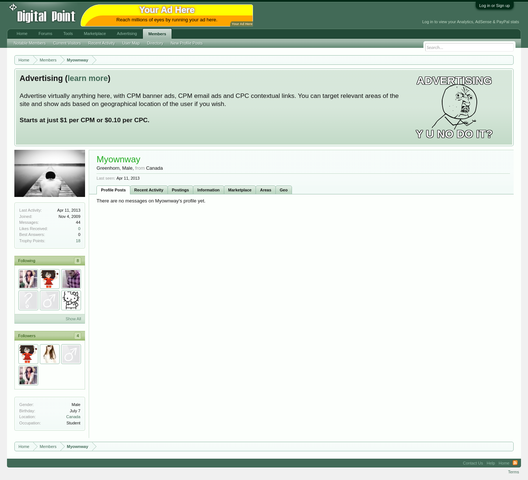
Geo (284, 190)
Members (157, 34)
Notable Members (30, 43)
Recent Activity (148, 190)
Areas (265, 190)
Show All (73, 319)
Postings (180, 190)
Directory (155, 43)
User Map (131, 43)
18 (78, 241)
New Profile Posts (187, 43)
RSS (515, 463)
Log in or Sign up (494, 5)
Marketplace (240, 190)
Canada (73, 416)
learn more (88, 78)
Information (208, 190)
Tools (68, 33)
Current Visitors (67, 43)
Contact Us (473, 463)
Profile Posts (113, 190)
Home (22, 33)
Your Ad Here (242, 24)
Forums (45, 33)
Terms (513, 472)
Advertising (127, 33)
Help (491, 463)
